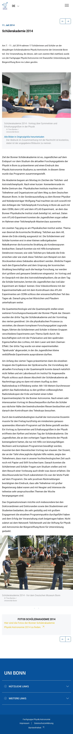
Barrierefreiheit (36, 728)
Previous (5, 570)
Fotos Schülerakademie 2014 (36, 619)
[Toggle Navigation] (67, 5)
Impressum (24, 723)
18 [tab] (34, 608)
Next (67, 570)
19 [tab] (38, 608)
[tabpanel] (36, 570)
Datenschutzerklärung (43, 723)
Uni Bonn (15, 673)
